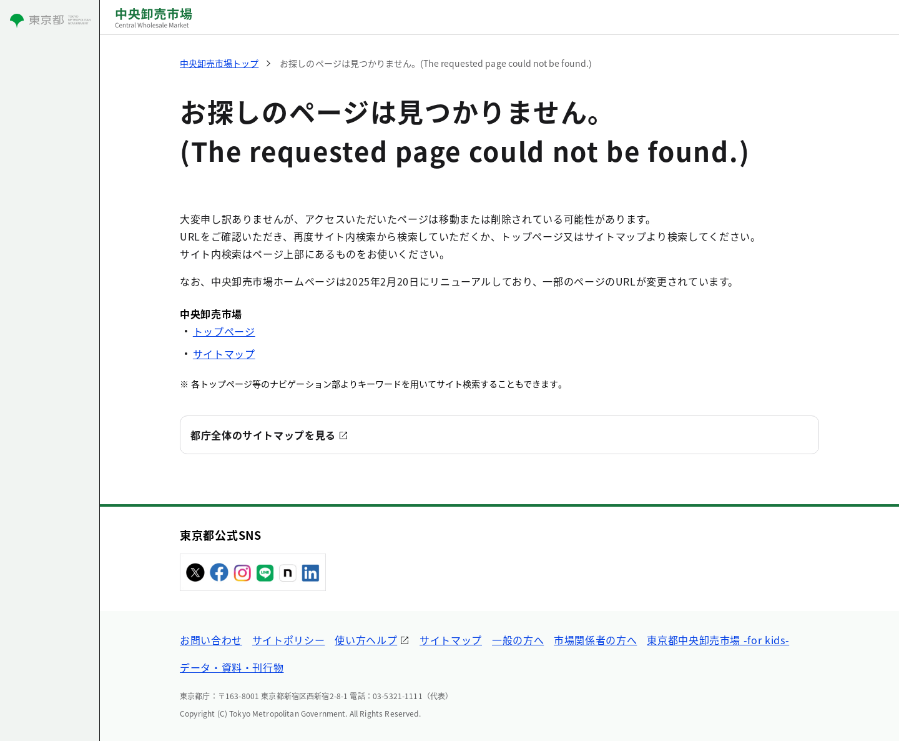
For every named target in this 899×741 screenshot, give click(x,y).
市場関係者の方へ (595, 639)
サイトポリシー (288, 639)
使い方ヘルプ (366, 639)
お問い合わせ (211, 639)
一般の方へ (518, 639)
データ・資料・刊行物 (231, 667)
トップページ (224, 331)
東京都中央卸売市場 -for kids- (718, 639)
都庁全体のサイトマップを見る (263, 434)
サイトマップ (224, 353)
